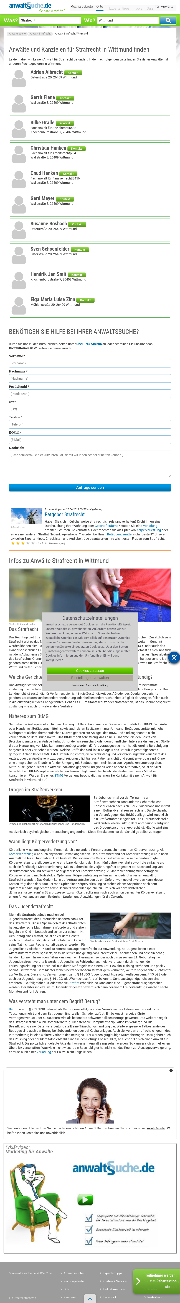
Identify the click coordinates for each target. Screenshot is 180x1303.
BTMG (58, 775)
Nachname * (18, 371)
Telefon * (15, 417)
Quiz (147, 6)
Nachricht (16, 448)
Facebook (110, 1297)
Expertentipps (118, 6)
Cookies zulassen (90, 670)
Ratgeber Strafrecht (65, 514)
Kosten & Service (115, 1281)
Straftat (74, 983)
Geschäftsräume (106, 526)
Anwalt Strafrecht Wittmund (71, 33)
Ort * (12, 402)
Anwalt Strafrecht (40, 33)
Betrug (13, 1009)
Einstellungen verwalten (90, 678)
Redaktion (154, 1297)
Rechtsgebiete (84, 7)
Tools (136, 6)
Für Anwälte (164, 7)
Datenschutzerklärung (97, 685)
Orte (102, 7)
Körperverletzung (148, 530)
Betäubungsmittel (119, 534)
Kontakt (73, 73)
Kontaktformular (156, 1128)
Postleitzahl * (19, 386)
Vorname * (17, 356)
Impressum (77, 685)
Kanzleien (70, 1297)
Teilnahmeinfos (114, 1289)
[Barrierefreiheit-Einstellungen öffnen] (174, 657)
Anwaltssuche (17, 33)
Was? (10, 20)
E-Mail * (15, 432)
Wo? (89, 20)
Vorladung (150, 526)
